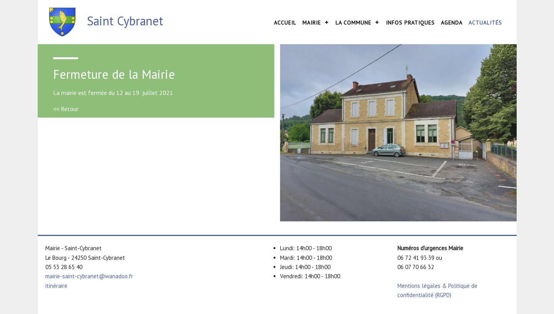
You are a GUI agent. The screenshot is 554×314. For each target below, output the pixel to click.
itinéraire (56, 285)
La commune (353, 22)
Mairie (311, 22)
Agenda (451, 22)
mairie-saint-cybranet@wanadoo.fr (89, 276)
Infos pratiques (410, 22)
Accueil (285, 22)
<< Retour (65, 109)
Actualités (485, 22)
